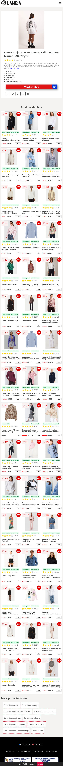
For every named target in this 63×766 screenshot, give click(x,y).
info (18, 144)
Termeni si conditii (12, 751)
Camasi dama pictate (12, 718)
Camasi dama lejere (32, 718)
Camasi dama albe (11, 705)
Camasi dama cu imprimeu (14, 724)
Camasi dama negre (30, 705)
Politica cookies (50, 751)
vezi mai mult (14, 68)
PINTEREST (37, 745)
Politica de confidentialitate (32, 751)
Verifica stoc (40, 87)
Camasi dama (37, 731)
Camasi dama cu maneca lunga (16, 731)
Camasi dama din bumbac (44, 711)
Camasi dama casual (37, 724)
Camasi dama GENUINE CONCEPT (17, 711)
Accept (40, 764)
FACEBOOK (24, 745)
